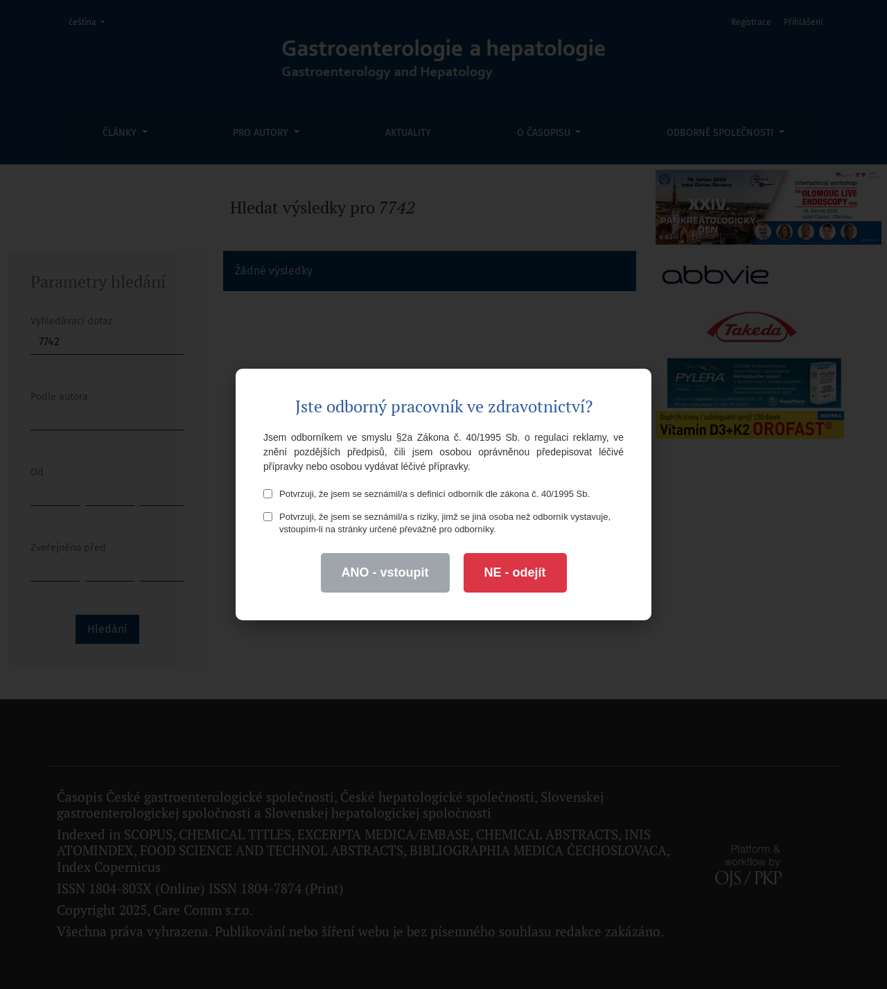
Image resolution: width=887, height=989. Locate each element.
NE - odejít (515, 572)
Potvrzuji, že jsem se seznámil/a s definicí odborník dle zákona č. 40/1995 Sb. (426, 494)
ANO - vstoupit (385, 572)
